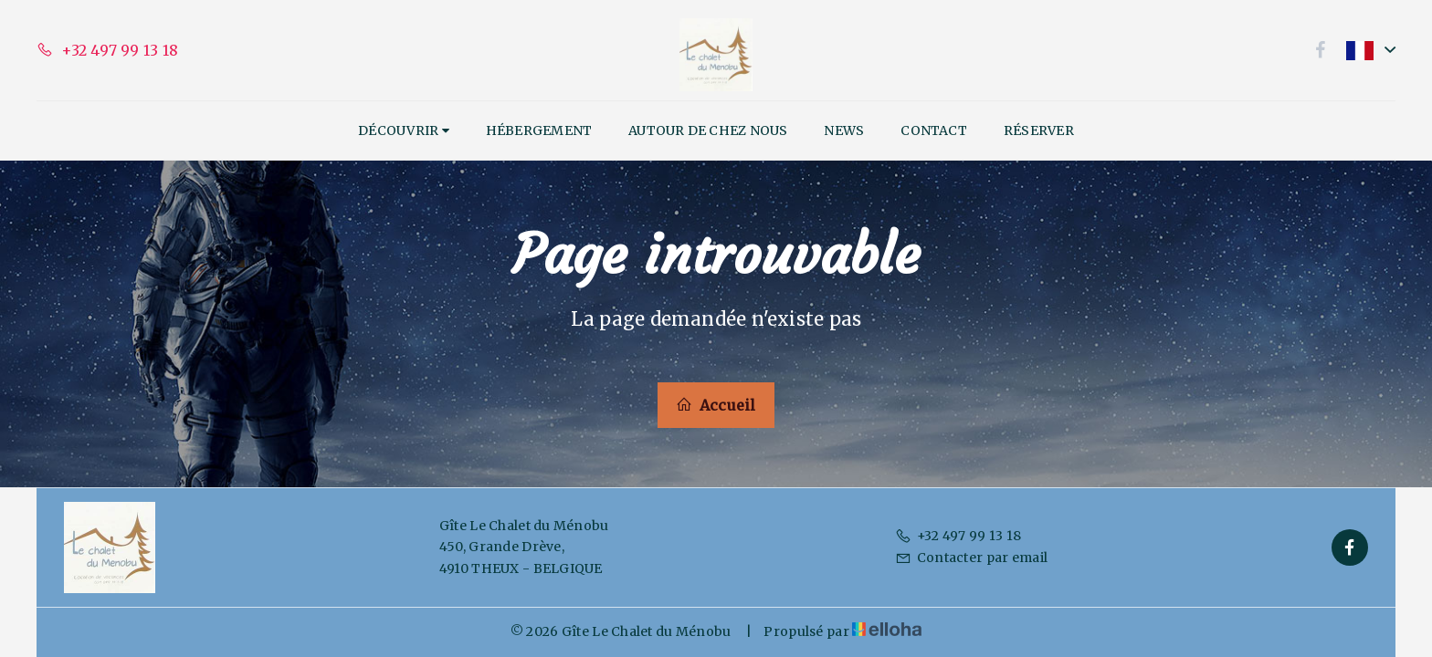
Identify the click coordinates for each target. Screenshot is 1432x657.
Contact (933, 130)
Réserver (1039, 130)
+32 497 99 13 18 (958, 535)
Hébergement (539, 130)
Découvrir (403, 130)
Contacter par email (971, 557)
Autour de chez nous (707, 130)
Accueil (715, 405)
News (844, 130)
